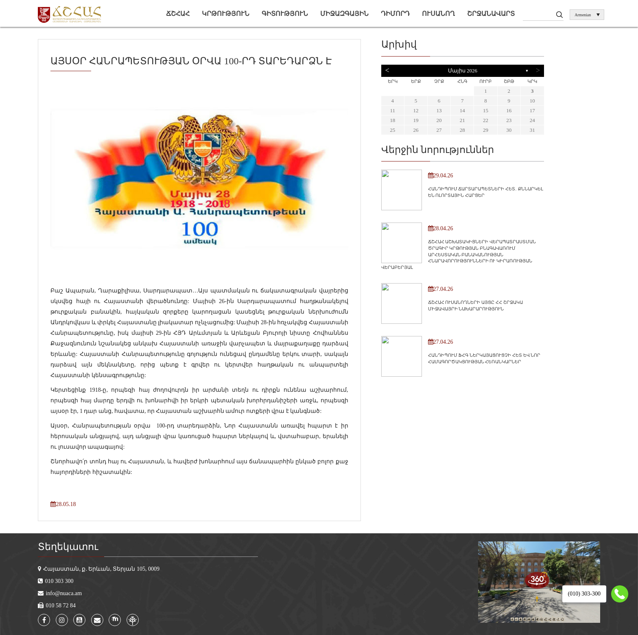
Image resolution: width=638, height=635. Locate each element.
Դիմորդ (395, 13)
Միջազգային (344, 13)
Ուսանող (438, 13)
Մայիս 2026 (462, 71)
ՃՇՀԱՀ (178, 13)
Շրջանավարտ (491, 13)
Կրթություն (225, 13)
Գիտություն (285, 13)
